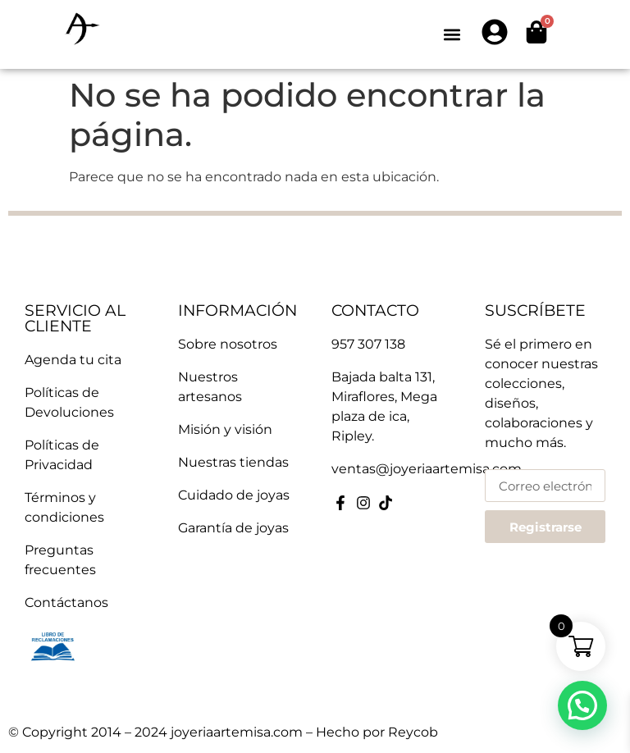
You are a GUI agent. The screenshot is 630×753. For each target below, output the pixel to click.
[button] (451, 34)
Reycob (413, 732)
